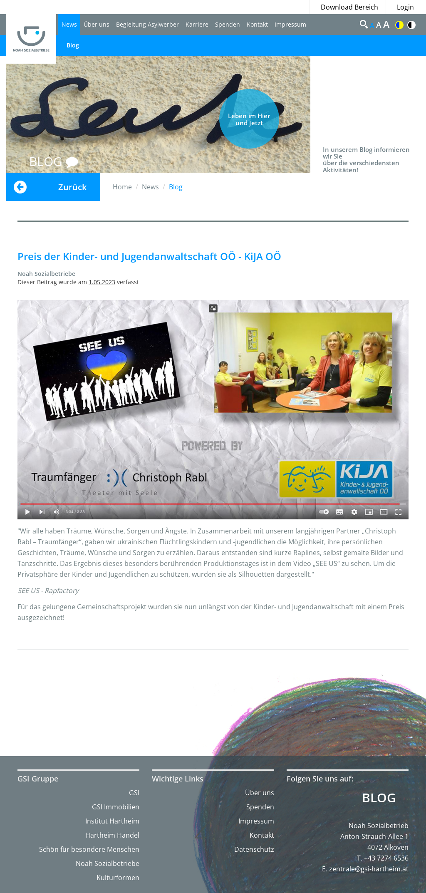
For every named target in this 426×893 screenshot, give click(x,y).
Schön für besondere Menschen (89, 849)
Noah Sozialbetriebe (107, 863)
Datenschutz (254, 849)
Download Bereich (349, 7)
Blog (73, 45)
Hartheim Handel (112, 835)
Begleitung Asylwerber (147, 24)
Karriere (197, 24)
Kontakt (257, 24)
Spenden (227, 24)
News (69, 24)
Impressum (290, 24)
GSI (134, 792)
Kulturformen (118, 877)
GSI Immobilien (115, 806)
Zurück (72, 187)
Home (122, 186)
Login (405, 7)
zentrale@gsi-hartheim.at (369, 868)
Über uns (96, 24)
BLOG (53, 161)
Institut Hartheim (112, 821)
